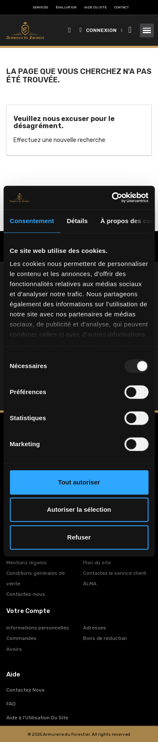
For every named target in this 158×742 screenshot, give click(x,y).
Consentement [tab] (32, 220)
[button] (70, 30)
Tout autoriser (79, 482)
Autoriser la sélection (79, 509)
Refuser (79, 537)
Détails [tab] (77, 220)
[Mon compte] (101, 30)
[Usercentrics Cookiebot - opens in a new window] (112, 197)
